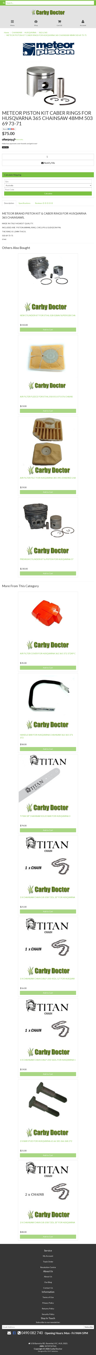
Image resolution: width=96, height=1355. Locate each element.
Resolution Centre (48, 1267)
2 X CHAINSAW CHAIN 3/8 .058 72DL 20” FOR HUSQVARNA (47, 1222)
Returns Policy (48, 1308)
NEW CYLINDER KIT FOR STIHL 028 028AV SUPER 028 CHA (47, 315)
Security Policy (48, 1314)
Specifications (24, 203)
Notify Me (48, 162)
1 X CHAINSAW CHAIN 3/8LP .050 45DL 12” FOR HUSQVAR (47, 978)
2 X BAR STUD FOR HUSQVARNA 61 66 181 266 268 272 (46, 1141)
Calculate (48, 193)
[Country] (48, 185)
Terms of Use (48, 1297)
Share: (9, 129)
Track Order (48, 1261)
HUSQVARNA (30, 32)
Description (9, 203)
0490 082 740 (30, 1333)
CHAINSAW (17, 32)
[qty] (48, 181)
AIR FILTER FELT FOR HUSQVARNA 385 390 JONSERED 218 (48, 478)
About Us (48, 1276)
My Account (48, 1256)
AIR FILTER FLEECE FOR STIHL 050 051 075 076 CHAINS (46, 396)
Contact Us (48, 1288)
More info (12, 140)
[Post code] (48, 189)
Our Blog (48, 1282)
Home (6, 32)
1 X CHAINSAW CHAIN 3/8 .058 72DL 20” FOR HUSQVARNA (47, 897)
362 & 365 (43, 32)
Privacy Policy (48, 1303)
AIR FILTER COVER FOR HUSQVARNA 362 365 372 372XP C (48, 653)
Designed (41, 1351)
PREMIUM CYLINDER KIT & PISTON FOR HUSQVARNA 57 (46, 559)
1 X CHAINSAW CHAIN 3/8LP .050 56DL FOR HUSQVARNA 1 (48, 1060)
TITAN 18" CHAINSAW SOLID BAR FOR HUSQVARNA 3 (45, 816)
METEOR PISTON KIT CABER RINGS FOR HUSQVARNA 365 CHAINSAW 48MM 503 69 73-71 (46, 35)
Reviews (44, 203)
